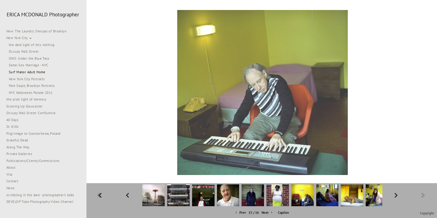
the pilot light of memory (26, 99)
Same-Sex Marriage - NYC (28, 65)
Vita (9, 174)
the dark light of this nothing (32, 45)
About (10, 167)
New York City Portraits (27, 79)
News (10, 188)
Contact (12, 181)
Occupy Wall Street (24, 51)
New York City (19, 38)
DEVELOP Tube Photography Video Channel (39, 202)
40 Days (12, 120)
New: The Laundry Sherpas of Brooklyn (36, 31)
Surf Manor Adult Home (27, 72)
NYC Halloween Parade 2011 (31, 93)
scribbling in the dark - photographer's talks (42, 195)
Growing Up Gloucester (24, 106)
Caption (283, 212)
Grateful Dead (17, 140)
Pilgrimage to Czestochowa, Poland (33, 133)
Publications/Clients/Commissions (32, 161)
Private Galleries (19, 154)
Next (267, 213)
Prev (240, 213)
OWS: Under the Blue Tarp (29, 58)
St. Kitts (12, 126)
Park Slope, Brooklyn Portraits (32, 86)
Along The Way (20, 147)
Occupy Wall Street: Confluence (31, 113)
